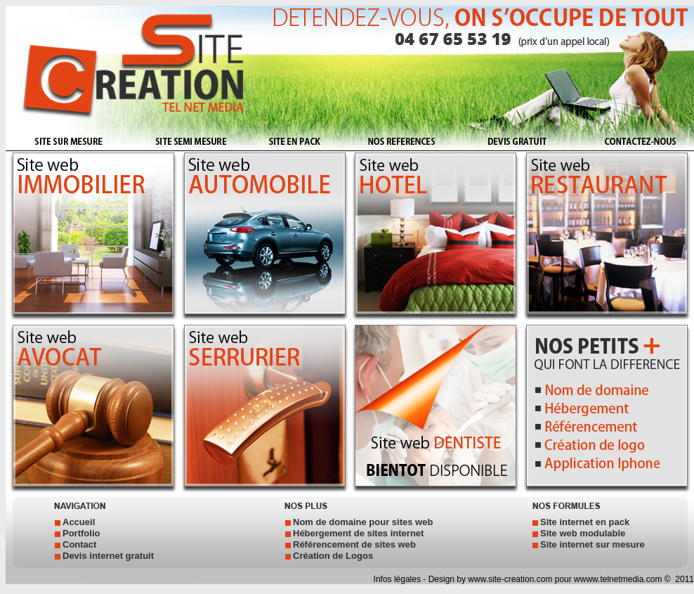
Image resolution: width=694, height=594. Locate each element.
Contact (79, 544)
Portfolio (81, 533)
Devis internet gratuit (108, 555)
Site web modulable (582, 533)
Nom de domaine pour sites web (363, 522)
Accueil (79, 522)
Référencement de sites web (354, 544)
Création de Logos (333, 555)
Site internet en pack (584, 522)
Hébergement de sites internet (358, 533)
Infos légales (399, 579)
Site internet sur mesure (592, 544)
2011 (683, 579)
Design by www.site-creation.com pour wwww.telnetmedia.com (545, 579)
